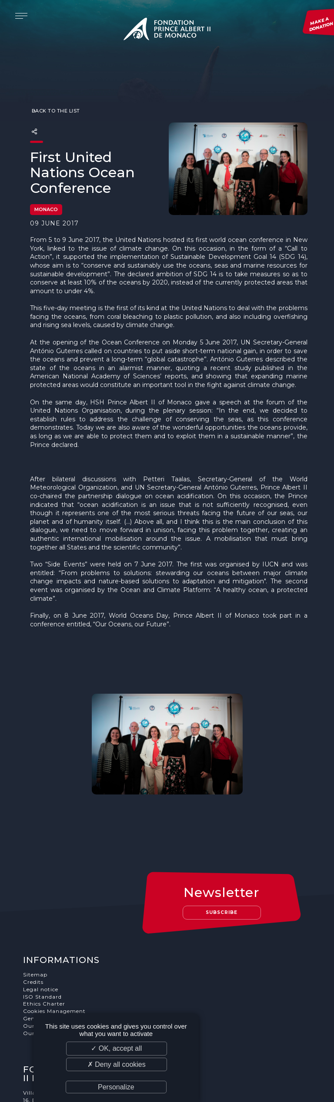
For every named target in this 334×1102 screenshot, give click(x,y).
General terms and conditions (66, 949)
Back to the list (55, 94)
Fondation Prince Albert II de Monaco (167, 30)
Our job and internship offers (65, 964)
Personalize (116, 1087)
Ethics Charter (44, 934)
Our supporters (45, 956)
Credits (33, 913)
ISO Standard (42, 927)
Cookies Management (54, 942)
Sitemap (35, 905)
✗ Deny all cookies (116, 1064)
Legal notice (41, 920)
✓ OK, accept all (116, 1048)
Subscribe (222, 843)
